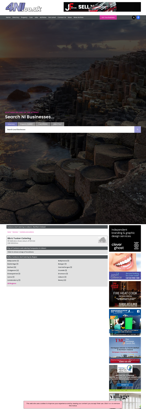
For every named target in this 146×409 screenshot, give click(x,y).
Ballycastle (11, 261)
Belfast (10, 267)
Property (24, 17)
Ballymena (62, 261)
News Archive (78, 17)
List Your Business (108, 17)
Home (8, 17)
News (70, 17)
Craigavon (11, 270)
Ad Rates (43, 17)
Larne (9, 277)
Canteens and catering (27, 232)
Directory (15, 17)
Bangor (61, 264)
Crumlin (61, 270)
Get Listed (52, 17)
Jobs (36, 17)
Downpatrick (12, 274)
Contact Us (62, 17)
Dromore (62, 274)
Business (15, 232)
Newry (60, 280)
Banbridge (11, 264)
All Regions (11, 283)
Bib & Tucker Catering (19, 238)
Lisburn (61, 277)
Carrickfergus (64, 267)
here (110, 403)
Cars (31, 17)
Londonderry (12, 280)
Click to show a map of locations (21, 252)
